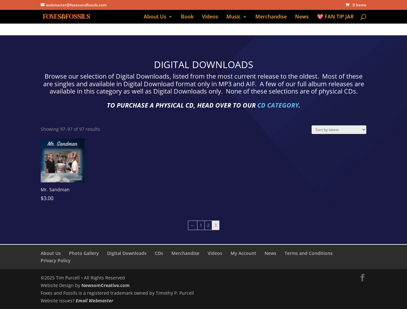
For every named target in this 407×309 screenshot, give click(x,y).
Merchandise (271, 17)
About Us (155, 17)
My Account (243, 253)
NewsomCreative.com (105, 285)
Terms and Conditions (309, 253)
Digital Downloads (127, 253)
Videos (210, 17)
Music (233, 17)
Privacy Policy (56, 260)
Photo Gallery (84, 253)
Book (187, 17)
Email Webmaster (94, 301)
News (302, 17)
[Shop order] (339, 129)
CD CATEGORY (278, 105)
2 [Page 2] (208, 225)
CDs (159, 253)
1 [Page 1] (201, 225)
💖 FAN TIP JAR (335, 17)
